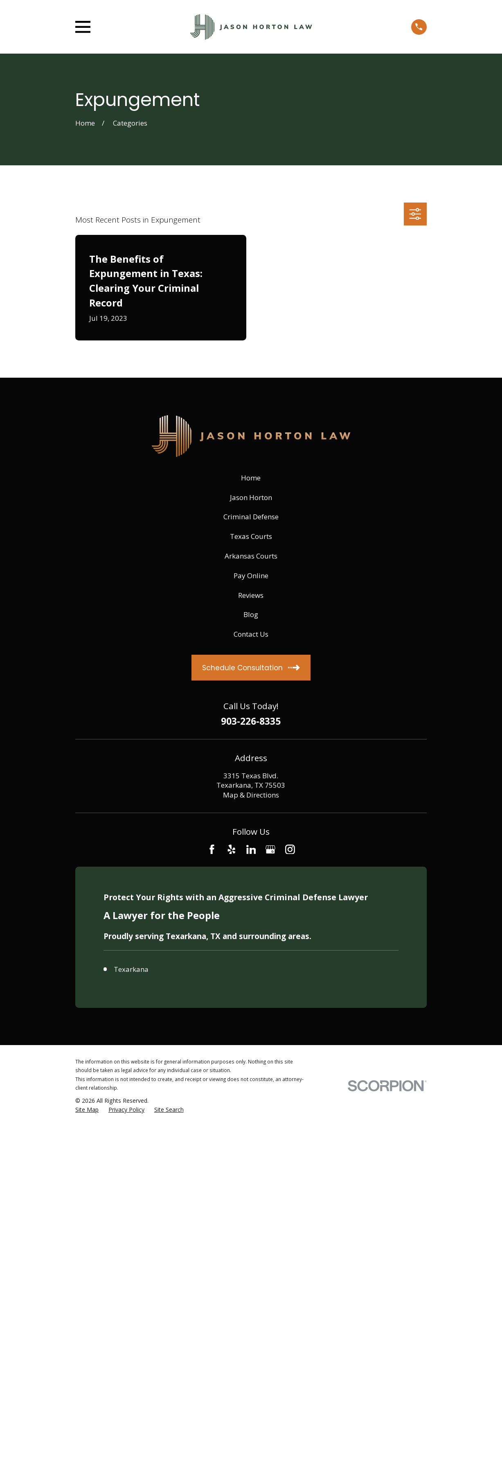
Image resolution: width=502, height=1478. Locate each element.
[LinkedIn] (251, 849)
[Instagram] (290, 849)
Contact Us (251, 634)
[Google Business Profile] (270, 849)
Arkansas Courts (251, 556)
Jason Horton (251, 497)
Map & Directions (251, 795)
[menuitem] (87, 1110)
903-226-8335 (251, 721)
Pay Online (251, 575)
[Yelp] (231, 849)
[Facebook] (212, 849)
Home (251, 477)
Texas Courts (251, 536)
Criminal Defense (251, 516)
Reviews (250, 595)
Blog (250, 614)
